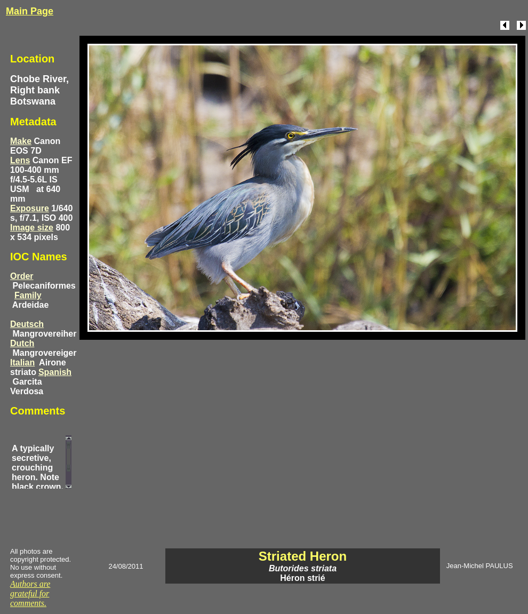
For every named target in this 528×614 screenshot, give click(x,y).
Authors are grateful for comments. (30, 593)
